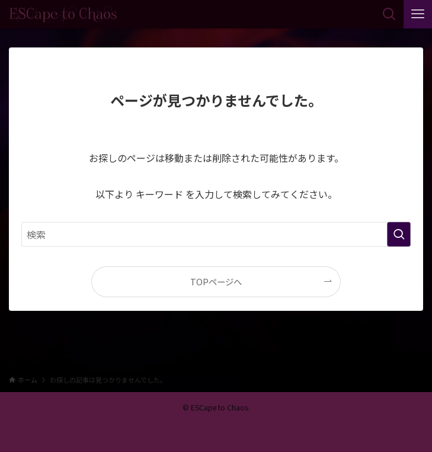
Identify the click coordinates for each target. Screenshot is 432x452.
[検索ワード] (215, 234)
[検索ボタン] (389, 14)
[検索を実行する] (399, 234)
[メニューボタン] (418, 14)
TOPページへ (216, 281)
